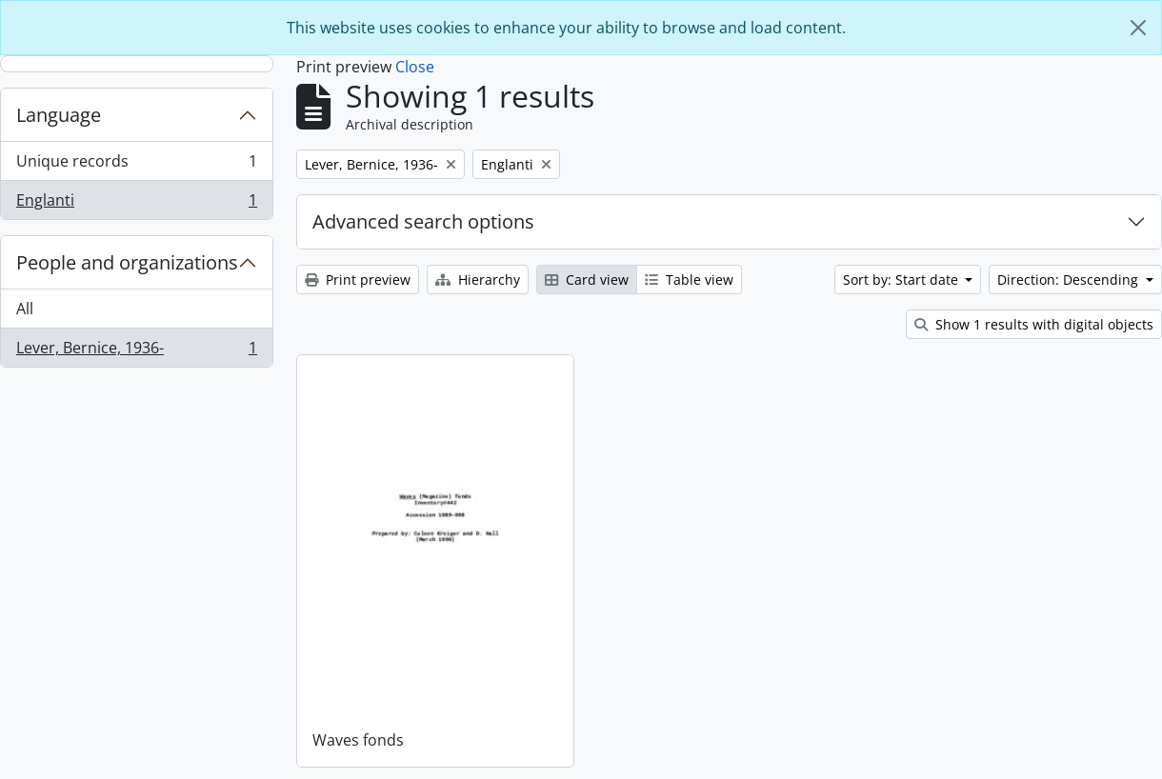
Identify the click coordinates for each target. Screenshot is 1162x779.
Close (414, 66)
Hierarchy (477, 279)
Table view (689, 279)
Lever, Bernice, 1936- (136, 351)
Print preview (358, 279)
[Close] (1138, 27)
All (24, 308)
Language (58, 115)
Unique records (136, 165)
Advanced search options (423, 221)
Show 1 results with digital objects (1033, 324)
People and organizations (127, 262)
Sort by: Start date (902, 279)
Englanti (136, 204)
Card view (587, 279)
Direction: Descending (1069, 279)
